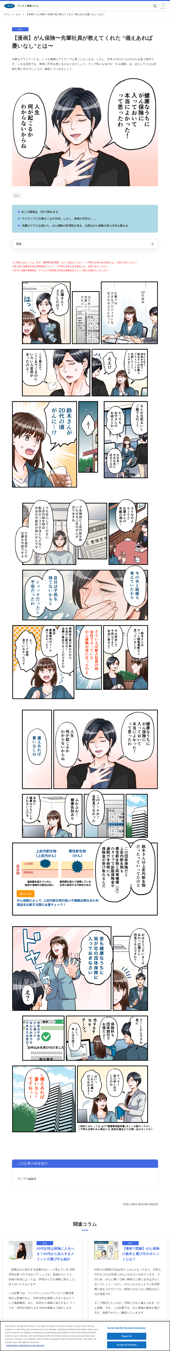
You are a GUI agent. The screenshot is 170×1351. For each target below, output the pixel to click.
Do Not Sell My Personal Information (127, 1331)
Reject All (127, 1339)
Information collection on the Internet (25, 1348)
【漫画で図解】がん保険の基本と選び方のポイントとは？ (140, 1254)
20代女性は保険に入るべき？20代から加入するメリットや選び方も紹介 (55, 1254)
